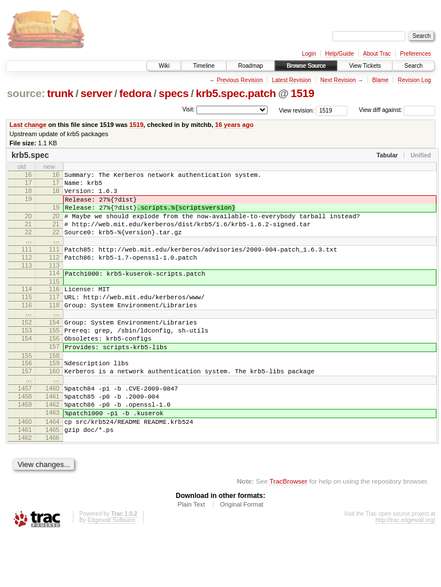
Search (413, 66)
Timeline (203, 66)
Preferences (415, 54)
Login (309, 54)
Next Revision (338, 80)
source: (26, 93)
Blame (380, 80)
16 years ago (234, 124)
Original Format (242, 556)
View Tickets (365, 66)
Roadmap (250, 66)
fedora (135, 93)
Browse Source (306, 66)
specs (173, 93)
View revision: (297, 110)
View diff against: (397, 110)
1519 (302, 93)
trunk (60, 93)
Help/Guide (339, 54)
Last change (28, 124)
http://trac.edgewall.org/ (405, 572)
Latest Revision (291, 80)
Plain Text (191, 556)
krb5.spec (30, 155)
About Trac (376, 54)
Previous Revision (239, 80)
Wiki (163, 66)
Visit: (188, 109)
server (96, 93)
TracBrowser (288, 532)
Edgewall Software (111, 572)
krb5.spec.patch (236, 93)
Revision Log (414, 80)
